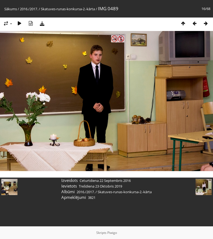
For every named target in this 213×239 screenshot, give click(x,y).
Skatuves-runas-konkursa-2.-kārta (68, 8)
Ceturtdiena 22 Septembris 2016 (105, 180)
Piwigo (112, 232)
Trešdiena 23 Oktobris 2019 (100, 186)
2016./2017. (29, 8)
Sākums (10, 8)
